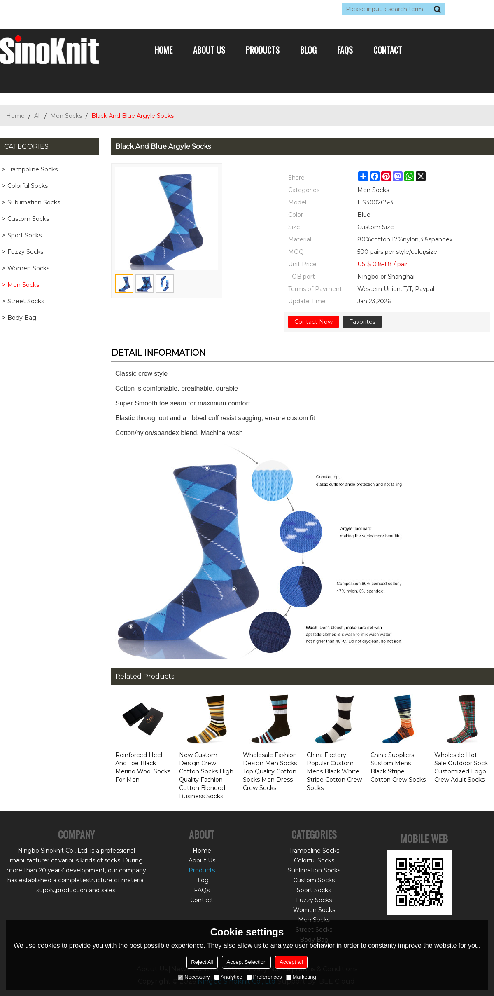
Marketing (301, 977)
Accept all (291, 962)
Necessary (194, 977)
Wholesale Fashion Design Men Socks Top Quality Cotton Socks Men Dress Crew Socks (270, 771)
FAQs (345, 50)
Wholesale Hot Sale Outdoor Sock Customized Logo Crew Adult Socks (461, 767)
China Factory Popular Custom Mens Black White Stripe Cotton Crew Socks (334, 771)
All (37, 116)
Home (163, 50)
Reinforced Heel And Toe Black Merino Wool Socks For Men (142, 767)
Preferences (264, 977)
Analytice (228, 977)
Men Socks (66, 116)
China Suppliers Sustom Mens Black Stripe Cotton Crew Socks (398, 767)
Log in (50, 9)
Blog (308, 50)
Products (263, 50)
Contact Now (313, 322)
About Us (209, 50)
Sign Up (76, 9)
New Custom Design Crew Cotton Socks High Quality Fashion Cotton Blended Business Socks (206, 775)
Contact (387, 50)
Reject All (202, 962)
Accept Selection (246, 962)
